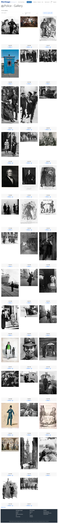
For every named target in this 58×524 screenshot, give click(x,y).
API (16, 515)
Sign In (51, 2)
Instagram (31, 516)
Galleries (35, 2)
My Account (47, 2)
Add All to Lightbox (48, 12)
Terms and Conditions (19, 514)
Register (54, 2)
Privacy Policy (18, 516)
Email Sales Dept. (46, 511)
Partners (39, 2)
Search (29, 2)
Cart (42, 2)
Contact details (45, 514)
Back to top (3, 507)
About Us (31, 511)
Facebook (31, 515)
